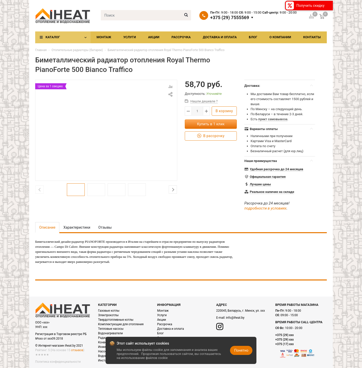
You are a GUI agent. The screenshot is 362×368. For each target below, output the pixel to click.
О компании (280, 37)
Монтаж (104, 37)
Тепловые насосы (110, 329)
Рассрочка (181, 37)
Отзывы (105, 227)
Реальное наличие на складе (272, 192)
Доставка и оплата (220, 37)
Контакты (312, 37)
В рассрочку (210, 136)
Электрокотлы (108, 315)
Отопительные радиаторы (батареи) (77, 50)
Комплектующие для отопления (121, 324)
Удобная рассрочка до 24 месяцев (276, 169)
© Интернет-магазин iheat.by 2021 (59, 345)
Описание (47, 227)
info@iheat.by (235, 317)
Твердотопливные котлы (115, 319)
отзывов (77, 350)
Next (173, 189)
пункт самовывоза (272, 119)
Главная (41, 50)
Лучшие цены (260, 184)
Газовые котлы (108, 310)
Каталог (53, 37)
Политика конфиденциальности (58, 361)
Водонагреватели (110, 333)
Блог (253, 37)
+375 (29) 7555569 (229, 17)
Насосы (103, 351)
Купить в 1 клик (211, 124)
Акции (153, 37)
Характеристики (76, 227)
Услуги (129, 37)
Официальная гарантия (268, 177)
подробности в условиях (265, 208)
